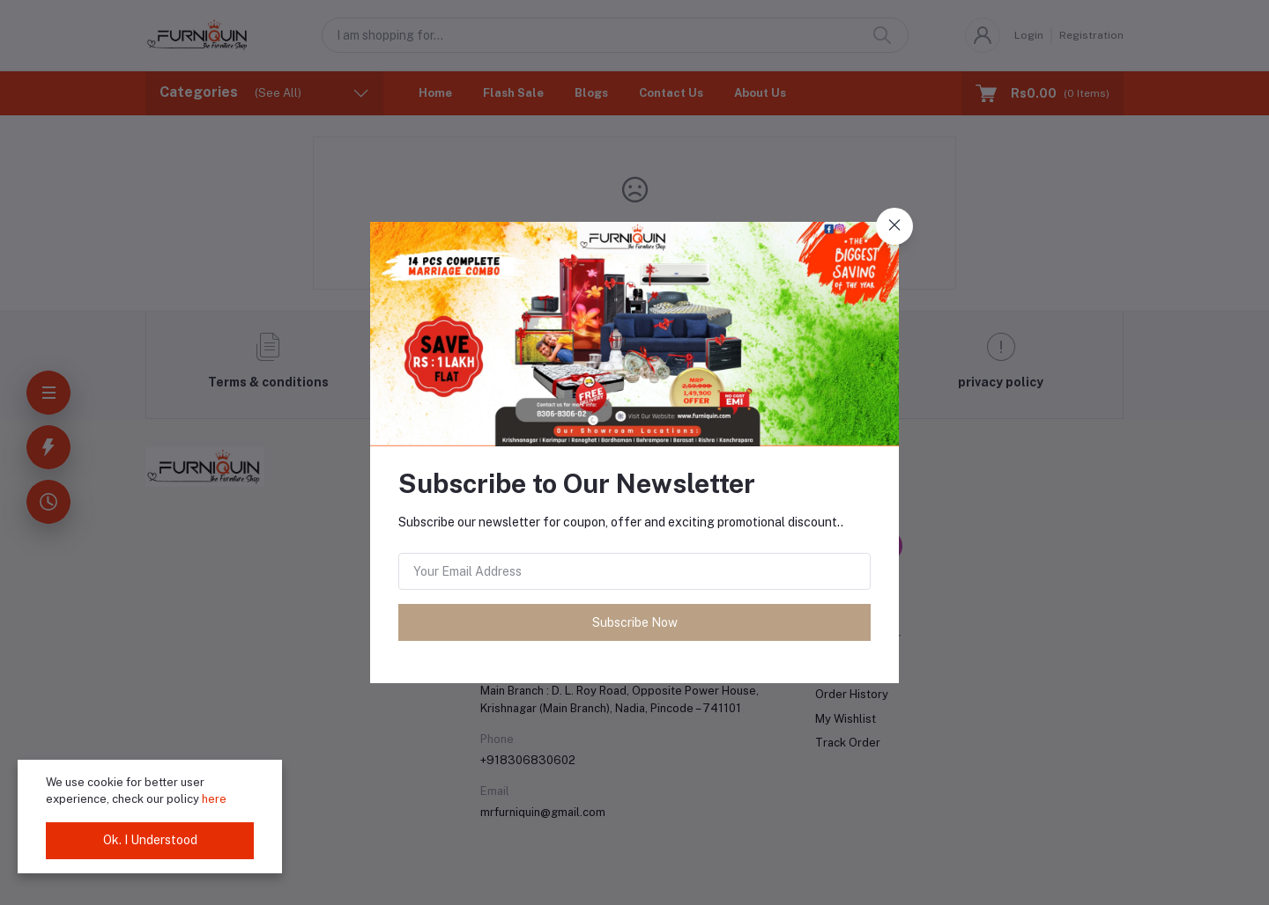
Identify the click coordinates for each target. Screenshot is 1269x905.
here (214, 799)
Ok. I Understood (150, 840)
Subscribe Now (635, 622)
